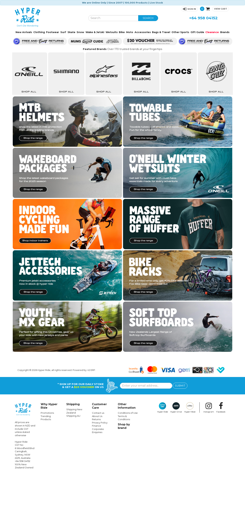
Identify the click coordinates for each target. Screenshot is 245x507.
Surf (63, 32)
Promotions (47, 445)
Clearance (212, 32)
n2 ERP (91, 402)
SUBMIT (180, 418)
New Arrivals (24, 32)
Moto (129, 32)
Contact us (98, 445)
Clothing (39, 32)
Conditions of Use (128, 445)
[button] (189, 9)
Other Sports (180, 32)
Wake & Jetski (95, 32)
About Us (97, 448)
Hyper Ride (162, 440)
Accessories (143, 32)
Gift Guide (197, 32)
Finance (96, 458)
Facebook (220, 440)
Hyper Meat (190, 440)
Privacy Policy (99, 455)
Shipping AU (73, 448)
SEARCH (148, 18)
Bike (122, 32)
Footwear (52, 32)
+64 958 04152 (203, 18)
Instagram (208, 440)
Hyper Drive (176, 440)
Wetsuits (112, 32)
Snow (80, 32)
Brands (224, 32)
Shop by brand (124, 458)
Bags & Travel (161, 32)
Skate (71, 32)
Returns (96, 451)
